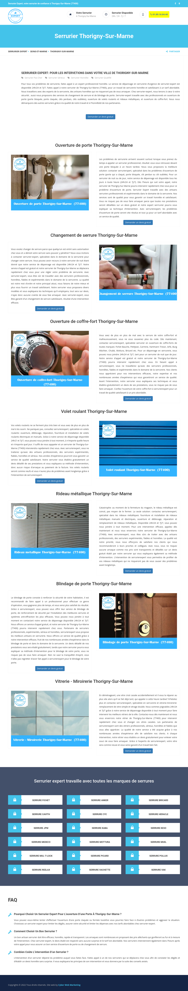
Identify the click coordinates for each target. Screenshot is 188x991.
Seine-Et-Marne (38, 51)
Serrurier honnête (79, 77)
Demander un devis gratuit (100, 116)
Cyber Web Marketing (69, 985)
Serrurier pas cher (33, 77)
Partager (173, 51)
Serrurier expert (17, 51)
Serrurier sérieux (56, 77)
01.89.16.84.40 (159, 14)
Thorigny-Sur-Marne (62, 51)
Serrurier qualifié (103, 77)
